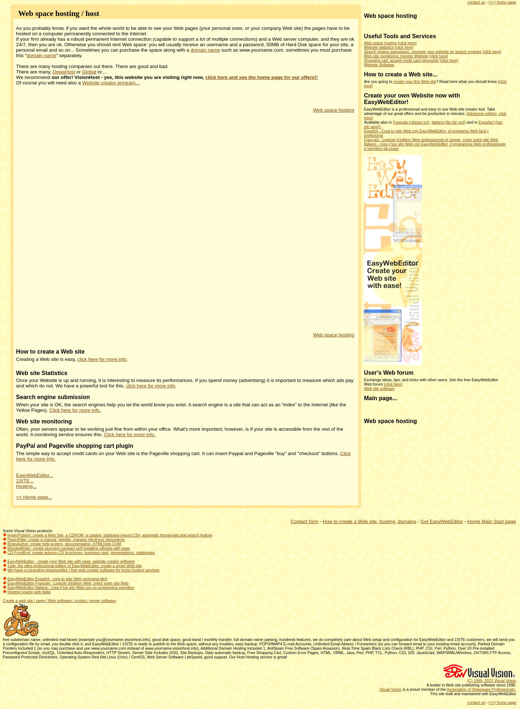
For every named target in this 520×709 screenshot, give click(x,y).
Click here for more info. (75, 410)
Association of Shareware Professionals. (481, 689)
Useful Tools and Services (400, 36)
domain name (205, 50)
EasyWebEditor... (34, 475)
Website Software (379, 65)
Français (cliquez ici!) (411, 122)
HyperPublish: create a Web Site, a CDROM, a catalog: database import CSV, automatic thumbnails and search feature (110, 535)
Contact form (304, 521)
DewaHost (64, 72)
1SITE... (25, 480)
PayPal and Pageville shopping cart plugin (74, 446)
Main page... (380, 398)
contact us (476, 2)
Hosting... (26, 486)
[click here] (407, 43)
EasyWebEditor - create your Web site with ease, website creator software (71, 561)
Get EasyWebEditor (442, 521)
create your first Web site (414, 81)
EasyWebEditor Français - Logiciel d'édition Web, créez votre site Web (68, 583)
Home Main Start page (491, 521)
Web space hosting (333, 110)
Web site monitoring (44, 421)
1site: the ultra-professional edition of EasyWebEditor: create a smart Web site (75, 565)
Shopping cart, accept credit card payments (401, 60)
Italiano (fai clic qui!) (449, 122)
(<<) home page (502, 2)
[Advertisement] (264, 222)
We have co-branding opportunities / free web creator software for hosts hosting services (83, 570)
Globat (89, 72)
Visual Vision (390, 689)
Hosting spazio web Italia (29, 592)
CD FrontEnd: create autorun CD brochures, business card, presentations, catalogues (81, 552)
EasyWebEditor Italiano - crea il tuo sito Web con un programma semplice (71, 587)
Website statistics (379, 47)
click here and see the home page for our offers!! (261, 77)
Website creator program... (111, 82)
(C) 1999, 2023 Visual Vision (491, 680)
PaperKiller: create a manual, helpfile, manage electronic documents (66, 539)
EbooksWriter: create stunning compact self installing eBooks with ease (69, 548)
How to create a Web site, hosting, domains (369, 521)
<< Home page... (34, 497)
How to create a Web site (50, 351)
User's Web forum (388, 373)
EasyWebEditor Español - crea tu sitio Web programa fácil (57, 579)
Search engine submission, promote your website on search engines (422, 51)
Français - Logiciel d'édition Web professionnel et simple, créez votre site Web (431, 140)
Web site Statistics (41, 373)
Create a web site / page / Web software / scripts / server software (59, 600)
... (435, 74)
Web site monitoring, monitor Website (396, 56)
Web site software (379, 388)
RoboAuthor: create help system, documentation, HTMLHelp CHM (64, 544)
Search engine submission (53, 397)
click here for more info (102, 359)
